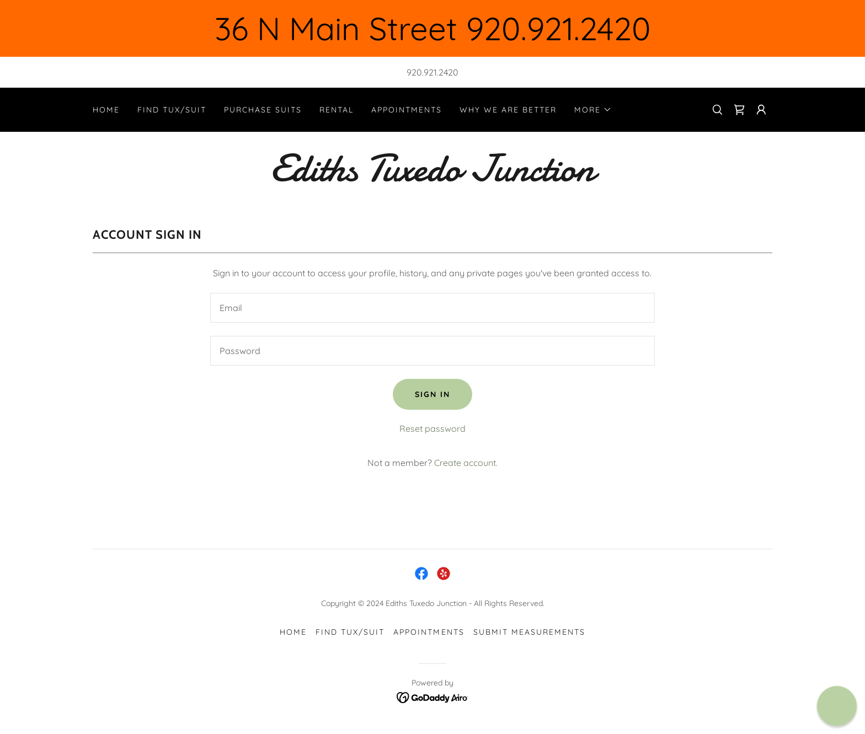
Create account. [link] (466, 462)
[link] (739, 110)
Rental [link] (336, 110)
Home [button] (293, 632)
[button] (593, 109)
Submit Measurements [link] (529, 632)
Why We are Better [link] (508, 110)
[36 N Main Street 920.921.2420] (432, 28)
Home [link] (106, 110)
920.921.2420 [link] (432, 72)
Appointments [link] (406, 110)
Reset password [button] (432, 428)
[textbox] (432, 308)
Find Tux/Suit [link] (171, 110)
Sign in (432, 394)
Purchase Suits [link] (263, 110)
